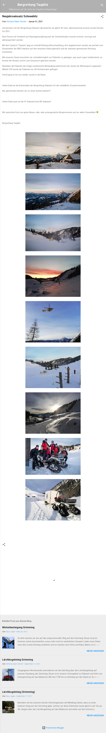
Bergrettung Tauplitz (32, 5)
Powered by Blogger (53, 728)
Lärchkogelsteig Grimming (17, 659)
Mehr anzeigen (95, 651)
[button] (102, 17)
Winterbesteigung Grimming (18, 627)
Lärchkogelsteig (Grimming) (18, 691)
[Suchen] (102, 5)
